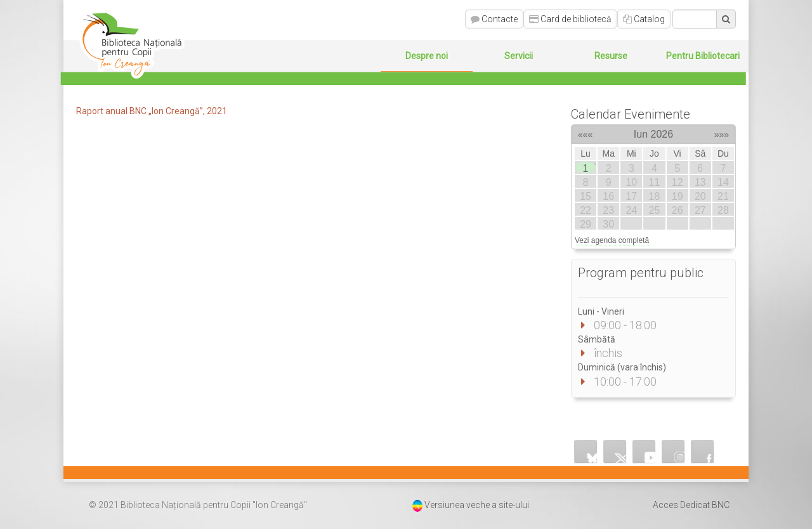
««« (585, 132)
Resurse (610, 56)
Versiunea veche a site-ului (476, 505)
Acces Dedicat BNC (691, 505)
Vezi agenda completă (612, 240)
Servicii (518, 56)
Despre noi (426, 56)
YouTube (644, 452)
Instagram (674, 452)
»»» (721, 132)
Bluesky (586, 452)
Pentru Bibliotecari (703, 56)
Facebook (703, 452)
